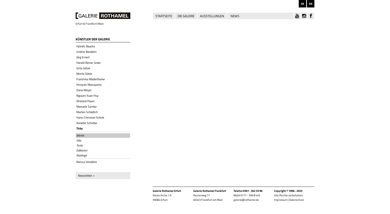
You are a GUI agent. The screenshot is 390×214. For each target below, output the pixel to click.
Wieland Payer (85, 101)
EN (310, 4)
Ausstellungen (212, 15)
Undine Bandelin (86, 51)
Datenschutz (296, 200)
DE (302, 4)
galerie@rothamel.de (246, 200)
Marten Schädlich (87, 112)
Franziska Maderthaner (90, 79)
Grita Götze (83, 68)
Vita (78, 140)
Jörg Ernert (83, 57)
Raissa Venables (86, 161)
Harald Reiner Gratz (88, 62)
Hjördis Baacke (85, 46)
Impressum (280, 200)
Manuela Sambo (86, 106)
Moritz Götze (84, 73)
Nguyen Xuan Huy (87, 95)
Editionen (81, 150)
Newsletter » (86, 175)
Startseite (163, 15)
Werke (80, 135)
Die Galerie (186, 15)
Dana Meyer (84, 90)
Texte (79, 145)
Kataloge (81, 155)
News (235, 15)
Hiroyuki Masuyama (88, 84)
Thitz (79, 128)
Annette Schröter (86, 123)
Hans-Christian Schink (90, 117)
